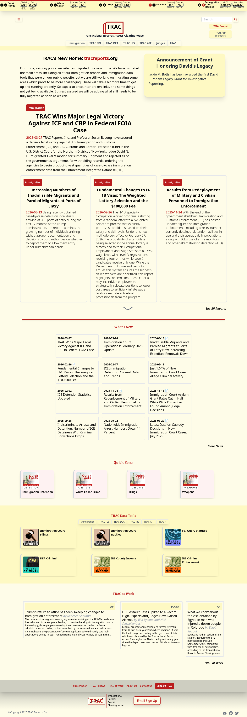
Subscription (80, 686)
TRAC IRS (129, 43)
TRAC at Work (213, 663)
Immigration (88, 521)
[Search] (216, 19)
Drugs (133, 492)
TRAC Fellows (97, 686)
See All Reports (216, 308)
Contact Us (146, 686)
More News (215, 446)
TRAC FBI (95, 43)
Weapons (188, 492)
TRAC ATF (145, 43)
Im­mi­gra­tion (77, 43)
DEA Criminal (48, 558)
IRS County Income (123, 558)
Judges (160, 43)
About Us (132, 686)
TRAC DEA (112, 43)
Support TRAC (164, 686)
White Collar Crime (88, 492)
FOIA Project (220, 26)
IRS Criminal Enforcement (190, 560)
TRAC (174, 43)
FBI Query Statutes (194, 530)
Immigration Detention (37, 492)
